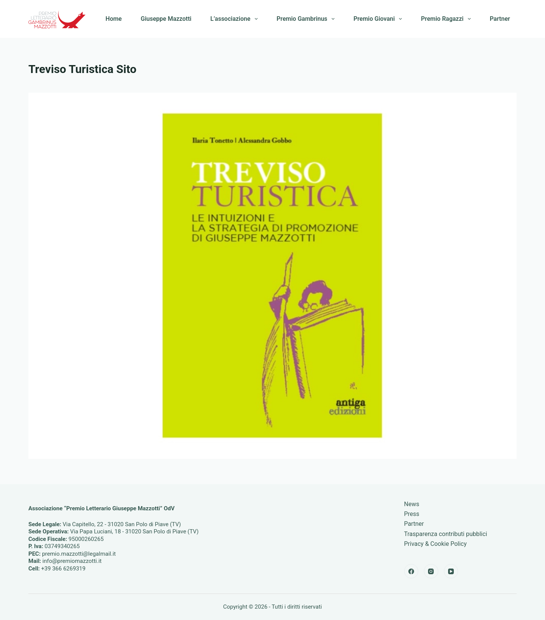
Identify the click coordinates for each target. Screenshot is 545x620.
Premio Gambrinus (307, 18)
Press (411, 513)
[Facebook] (411, 571)
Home (114, 18)
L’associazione (235, 18)
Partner (500, 18)
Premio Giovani (379, 18)
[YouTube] (451, 571)
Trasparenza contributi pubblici (445, 534)
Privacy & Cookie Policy (435, 543)
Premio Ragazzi (447, 18)
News (411, 504)
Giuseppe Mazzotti (166, 18)
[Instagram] (431, 571)
